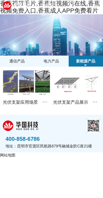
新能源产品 (50, 9)
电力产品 (51, 61)
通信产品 (17, 61)
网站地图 (7, 155)
